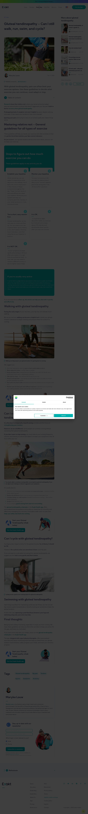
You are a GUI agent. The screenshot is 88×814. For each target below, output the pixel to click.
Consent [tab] (24, 402)
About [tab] (64, 402)
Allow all (63, 415)
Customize (43, 415)
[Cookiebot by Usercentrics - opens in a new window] (67, 398)
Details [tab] (44, 402)
